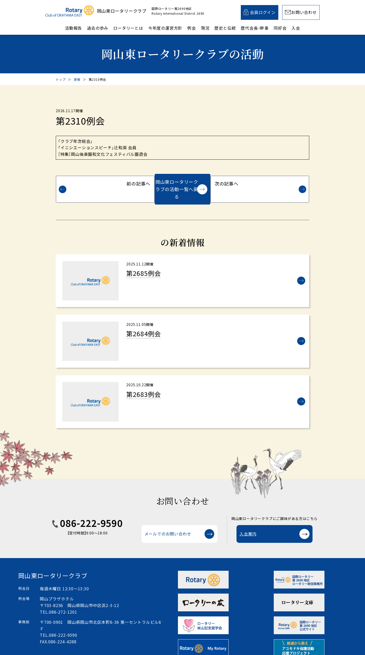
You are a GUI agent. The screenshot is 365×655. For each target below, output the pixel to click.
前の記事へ (85, 181)
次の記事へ (280, 181)
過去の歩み (97, 28)
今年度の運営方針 (165, 28)
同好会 (280, 28)
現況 (205, 28)
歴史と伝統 (225, 28)
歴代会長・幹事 (255, 28)
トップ (60, 79)
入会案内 (248, 525)
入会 (295, 28)
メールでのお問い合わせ (167, 525)
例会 (191, 28)
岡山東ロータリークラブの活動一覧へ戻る (177, 181)
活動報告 (73, 28)
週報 (77, 79)
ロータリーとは (128, 28)
